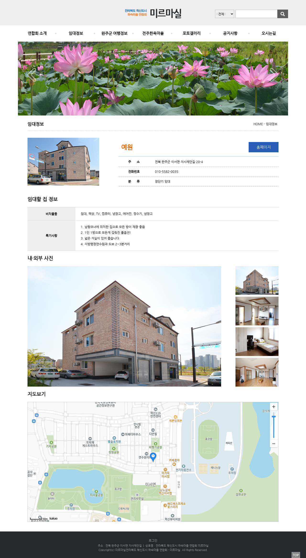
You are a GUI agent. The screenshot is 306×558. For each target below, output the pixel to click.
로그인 (153, 540)
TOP (296, 555)
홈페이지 (264, 147)
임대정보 (76, 33)
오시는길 (269, 33)
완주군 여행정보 (114, 33)
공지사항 (230, 33)
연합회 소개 (37, 33)
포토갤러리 (192, 33)
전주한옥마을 (153, 33)
